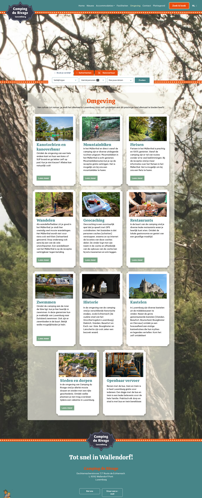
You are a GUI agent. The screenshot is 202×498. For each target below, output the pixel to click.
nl (194, 5)
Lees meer (43, 178)
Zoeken (142, 80)
